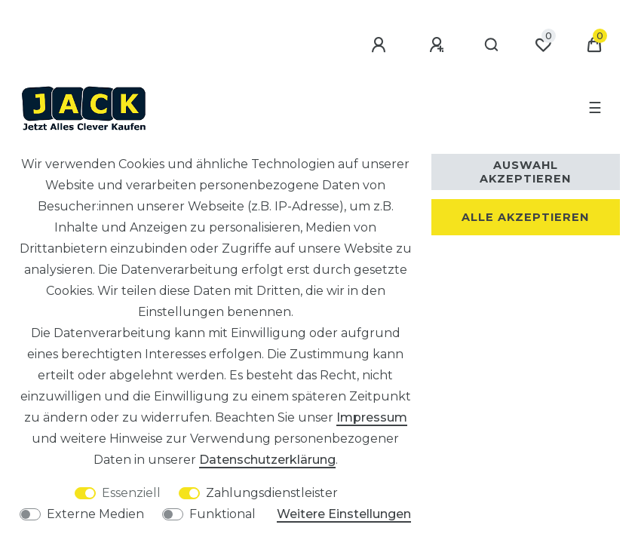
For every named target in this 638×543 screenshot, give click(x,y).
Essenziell (131, 493)
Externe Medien (95, 514)
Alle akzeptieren (525, 217)
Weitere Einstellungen (344, 514)
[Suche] (491, 45)
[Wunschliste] (543, 45)
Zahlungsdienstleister (272, 493)
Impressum (371, 417)
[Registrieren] (437, 45)
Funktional (222, 514)
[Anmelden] (379, 45)
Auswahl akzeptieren (525, 172)
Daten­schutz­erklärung (267, 459)
